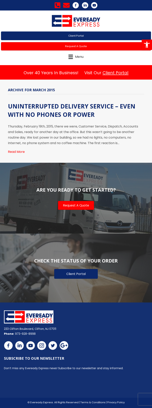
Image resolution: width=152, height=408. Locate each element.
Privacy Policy (116, 402)
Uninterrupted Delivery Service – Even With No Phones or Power (71, 110)
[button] (147, 45)
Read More (16, 151)
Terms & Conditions (92, 402)
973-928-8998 (25, 334)
